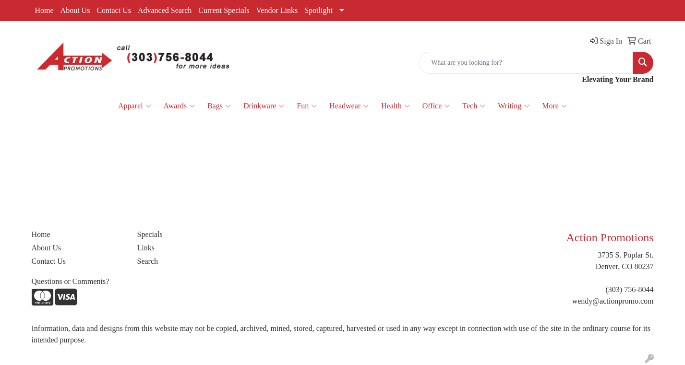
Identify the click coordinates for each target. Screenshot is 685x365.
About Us (75, 10)
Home (44, 10)
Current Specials (223, 10)
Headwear (349, 106)
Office (436, 106)
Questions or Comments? (70, 281)
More (554, 106)
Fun (307, 106)
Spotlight (318, 10)
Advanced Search (165, 10)
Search (147, 261)
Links (146, 248)
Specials (150, 234)
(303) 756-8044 (630, 289)
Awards (179, 106)
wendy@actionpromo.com (613, 301)
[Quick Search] (526, 63)
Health (395, 106)
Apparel (134, 106)
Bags (219, 106)
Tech (473, 106)
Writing (513, 106)
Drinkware (263, 106)
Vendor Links (277, 10)
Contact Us (113, 10)
